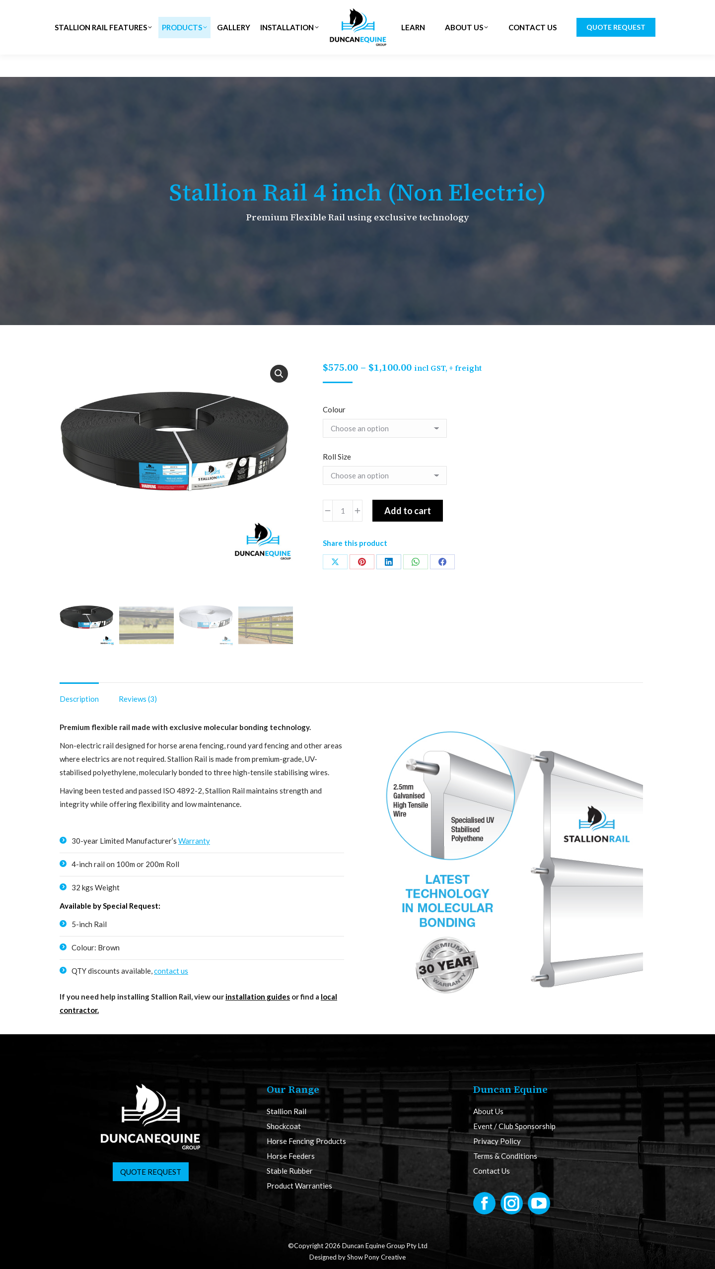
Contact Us (491, 1171)
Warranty (194, 840)
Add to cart (407, 510)
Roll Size (337, 456)
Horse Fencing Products (306, 1141)
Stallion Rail (286, 1111)
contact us (171, 970)
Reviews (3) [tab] (138, 698)
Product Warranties (299, 1186)
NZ (204, 11)
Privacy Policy (497, 1141)
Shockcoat (284, 1126)
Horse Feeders (291, 1156)
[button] (279, 374)
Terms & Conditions (505, 1156)
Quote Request (150, 1171)
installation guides (257, 996)
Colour (334, 409)
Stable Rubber (290, 1171)
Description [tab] (79, 698)
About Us (488, 1111)
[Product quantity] (343, 511)
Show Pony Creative (376, 1257)
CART (637, 11)
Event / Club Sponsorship (514, 1126)
